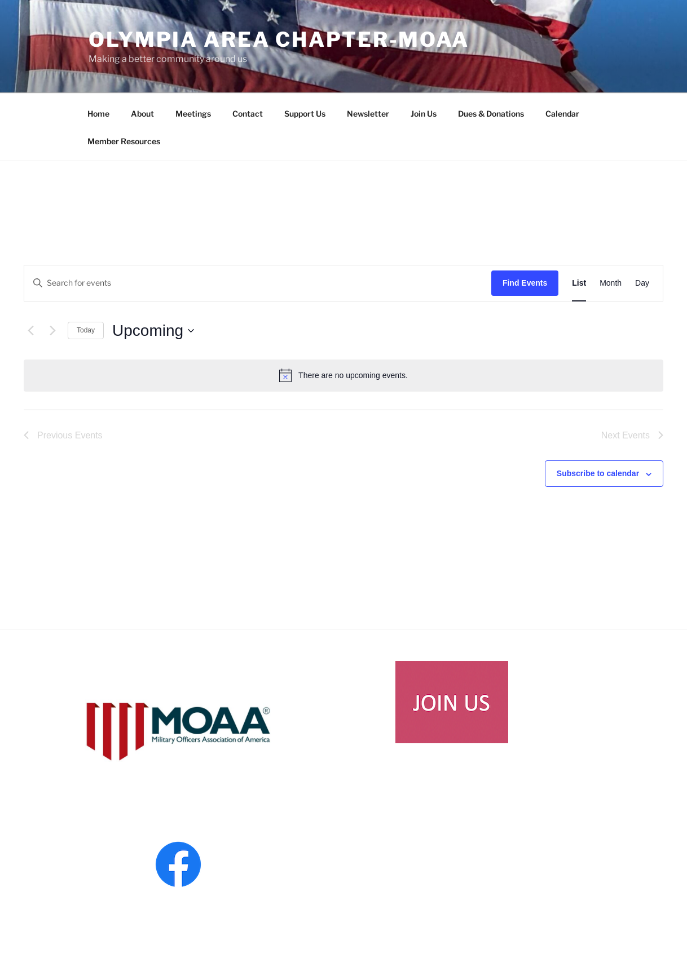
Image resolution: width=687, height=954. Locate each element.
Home (98, 113)
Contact (247, 113)
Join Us (424, 113)
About (142, 113)
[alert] (343, 375)
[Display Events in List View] (579, 283)
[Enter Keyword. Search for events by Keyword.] (257, 283)
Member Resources (123, 141)
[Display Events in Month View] (611, 283)
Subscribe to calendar (598, 473)
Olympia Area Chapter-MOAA (279, 39)
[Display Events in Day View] (642, 283)
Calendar (562, 113)
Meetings (193, 113)
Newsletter (368, 113)
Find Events (525, 282)
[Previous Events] (30, 331)
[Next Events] (52, 331)
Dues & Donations (491, 113)
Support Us (304, 113)
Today (86, 330)
